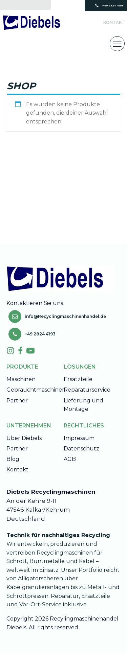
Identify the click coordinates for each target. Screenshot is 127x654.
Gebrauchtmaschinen (36, 390)
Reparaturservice (87, 390)
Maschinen (21, 379)
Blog (12, 459)
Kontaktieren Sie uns (35, 303)
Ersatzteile (78, 379)
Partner (17, 400)
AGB (70, 459)
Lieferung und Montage (83, 405)
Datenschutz (81, 448)
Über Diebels (24, 438)
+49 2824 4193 (112, 5)
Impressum (79, 438)
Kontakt (114, 22)
